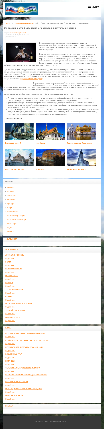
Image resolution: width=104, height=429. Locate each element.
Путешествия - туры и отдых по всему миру (25, 333)
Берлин (8, 262)
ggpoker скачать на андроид (31, 79)
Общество (11, 200)
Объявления (11, 239)
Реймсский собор (13, 269)
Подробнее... (10, 258)
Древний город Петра (15, 310)
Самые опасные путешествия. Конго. (22, 368)
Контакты (10, 232)
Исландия (10, 361)
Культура (10, 204)
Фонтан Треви (11, 276)
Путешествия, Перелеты (16, 382)
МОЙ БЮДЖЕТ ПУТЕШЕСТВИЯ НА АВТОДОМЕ (23, 389)
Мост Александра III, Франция (18, 303)
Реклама (9, 406)
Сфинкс (8, 296)
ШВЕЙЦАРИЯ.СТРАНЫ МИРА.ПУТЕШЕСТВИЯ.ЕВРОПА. (27, 340)
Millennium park (12, 317)
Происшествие (12, 212)
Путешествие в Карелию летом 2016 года (24, 347)
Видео (9, 228)
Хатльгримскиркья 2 (14, 290)
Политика (11, 192)
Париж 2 (9, 283)
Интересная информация (16, 220)
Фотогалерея (12, 224)
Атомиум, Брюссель (14, 255)
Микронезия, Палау (14, 396)
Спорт (9, 208)
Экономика (11, 196)
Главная (10, 188)
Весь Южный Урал (13, 354)
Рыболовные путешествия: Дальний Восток (26, 375)
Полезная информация (16, 216)
